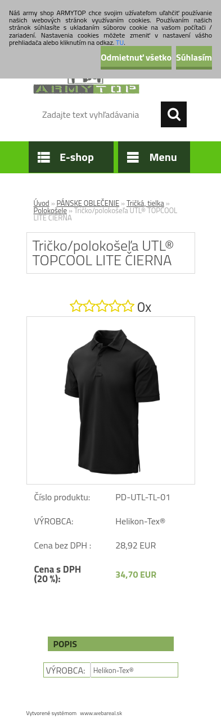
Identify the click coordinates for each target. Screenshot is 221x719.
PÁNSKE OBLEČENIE (88, 203)
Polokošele (50, 210)
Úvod (41, 203)
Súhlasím (194, 57)
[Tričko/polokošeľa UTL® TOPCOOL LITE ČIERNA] (111, 321)
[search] (174, 114)
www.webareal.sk (101, 713)
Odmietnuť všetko (136, 57)
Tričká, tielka (145, 203)
